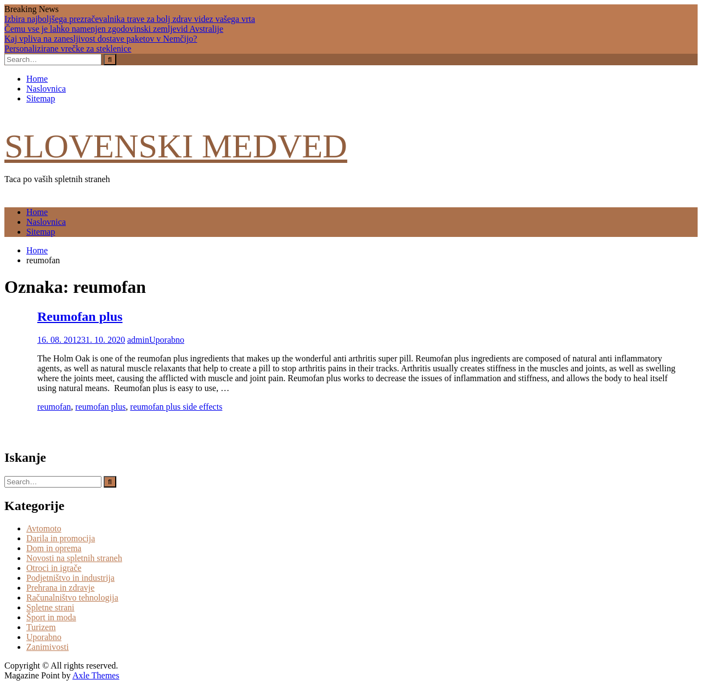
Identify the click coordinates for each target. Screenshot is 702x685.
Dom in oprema (53, 548)
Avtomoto (43, 528)
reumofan (54, 406)
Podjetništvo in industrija (70, 577)
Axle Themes (95, 675)
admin (138, 339)
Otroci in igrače (53, 568)
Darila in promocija (60, 538)
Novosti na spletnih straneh (74, 558)
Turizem (41, 627)
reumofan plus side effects (176, 406)
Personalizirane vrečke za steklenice (67, 48)
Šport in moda (51, 617)
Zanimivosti (47, 647)
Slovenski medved (175, 146)
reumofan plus (100, 406)
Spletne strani (50, 607)
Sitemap (40, 98)
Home (37, 78)
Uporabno (166, 339)
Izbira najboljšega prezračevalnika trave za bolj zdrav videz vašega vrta (129, 19)
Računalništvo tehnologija (72, 597)
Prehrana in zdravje (60, 587)
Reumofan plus (79, 316)
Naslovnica (46, 88)
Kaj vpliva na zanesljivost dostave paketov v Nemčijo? (100, 38)
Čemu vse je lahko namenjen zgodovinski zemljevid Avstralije (113, 28)
